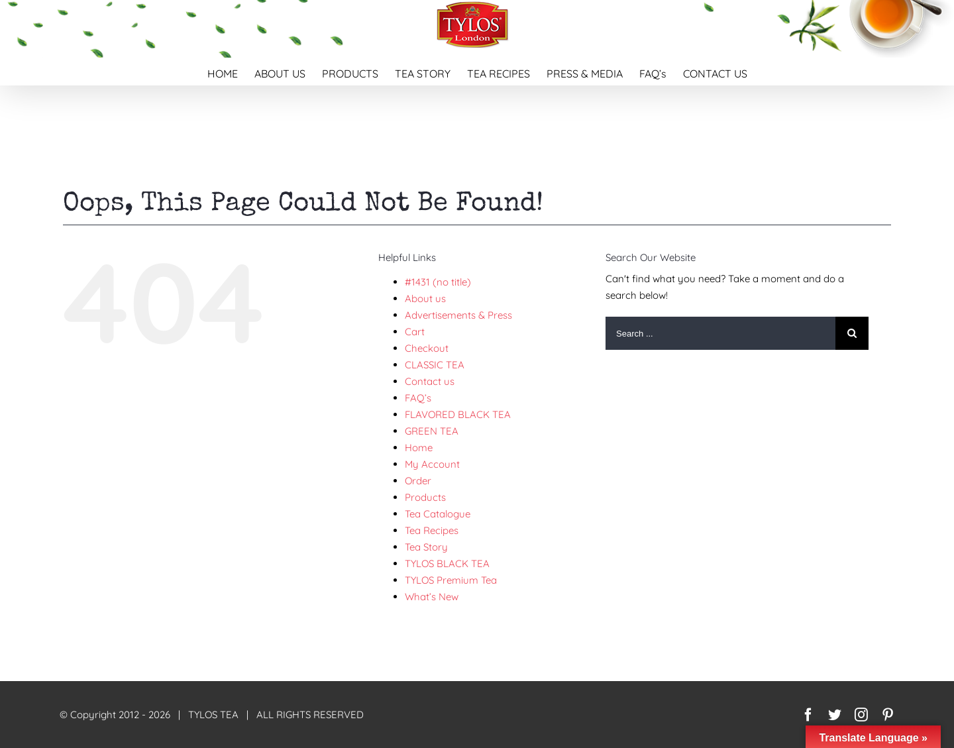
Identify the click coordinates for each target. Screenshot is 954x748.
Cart (415, 331)
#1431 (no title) (438, 282)
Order (418, 480)
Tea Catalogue (437, 514)
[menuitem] (230, 71)
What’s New (431, 596)
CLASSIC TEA (434, 364)
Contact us (429, 381)
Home (419, 447)
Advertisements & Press (458, 315)
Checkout (427, 348)
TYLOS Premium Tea (451, 580)
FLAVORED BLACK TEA (458, 414)
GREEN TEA (431, 431)
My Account (432, 464)
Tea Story (426, 547)
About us (425, 298)
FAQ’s (418, 398)
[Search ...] (720, 333)
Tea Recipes (431, 530)
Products (425, 497)
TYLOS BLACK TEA (447, 563)
